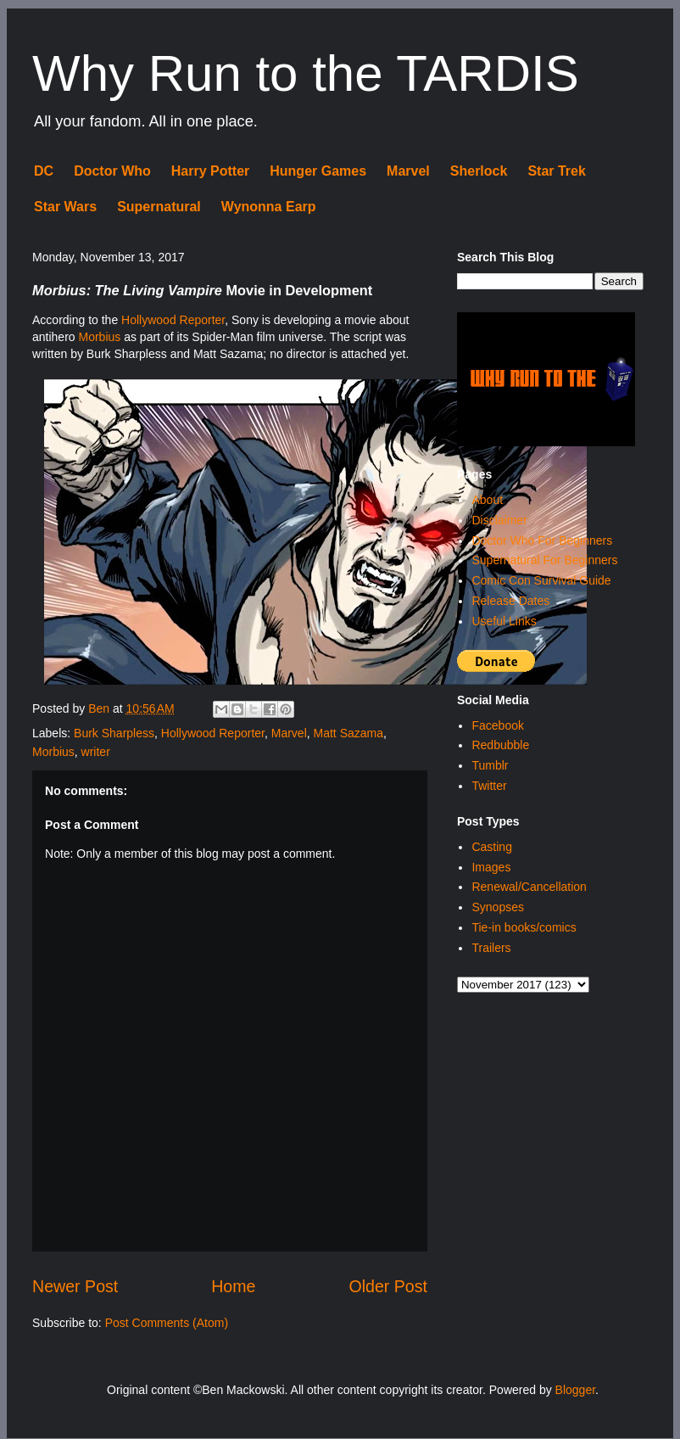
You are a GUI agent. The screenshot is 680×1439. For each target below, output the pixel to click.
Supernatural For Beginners (544, 560)
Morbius (100, 337)
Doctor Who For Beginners (541, 540)
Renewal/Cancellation (528, 886)
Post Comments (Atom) (166, 1323)
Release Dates (510, 601)
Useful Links (503, 621)
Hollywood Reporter (173, 320)
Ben (100, 708)
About (487, 500)
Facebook (497, 725)
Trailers (490, 948)
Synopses (497, 907)
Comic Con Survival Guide (540, 580)
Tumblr (489, 765)
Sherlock (479, 171)
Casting (491, 847)
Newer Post (75, 1286)
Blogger (575, 1390)
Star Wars (65, 206)
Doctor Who (112, 171)
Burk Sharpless (114, 733)
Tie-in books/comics (523, 927)
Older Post (387, 1286)
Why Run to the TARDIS (305, 73)
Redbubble (500, 745)
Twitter (488, 785)
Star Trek (556, 171)
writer (95, 752)
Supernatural (159, 206)
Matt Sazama (348, 733)
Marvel (408, 171)
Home (233, 1286)
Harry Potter (210, 171)
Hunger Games (318, 171)
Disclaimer (499, 520)
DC (43, 171)
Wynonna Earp (268, 206)
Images (490, 867)
